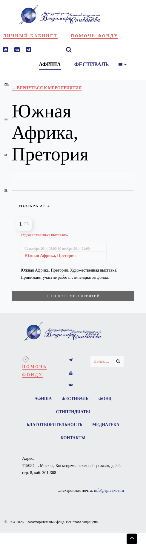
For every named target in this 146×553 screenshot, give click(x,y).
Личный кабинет (30, 36)
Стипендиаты (73, 412)
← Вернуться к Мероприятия (47, 88)
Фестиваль (75, 398)
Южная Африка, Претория (50, 255)
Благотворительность (73, 425)
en (5, 119)
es (5, 155)
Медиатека (55, 438)
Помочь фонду (94, 36)
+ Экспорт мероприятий (73, 296)
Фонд (105, 398)
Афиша (43, 398)
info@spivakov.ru (109, 490)
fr (5, 190)
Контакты (91, 438)
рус (6, 84)
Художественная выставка (44, 235)
